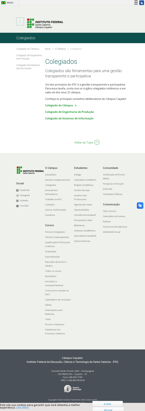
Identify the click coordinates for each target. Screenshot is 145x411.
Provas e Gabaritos (54, 324)
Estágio (77, 174)
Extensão (107, 188)
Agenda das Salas (83, 204)
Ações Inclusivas (82, 241)
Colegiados (50, 185)
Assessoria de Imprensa (115, 226)
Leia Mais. (22, 407)
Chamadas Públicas (113, 194)
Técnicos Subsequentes (57, 237)
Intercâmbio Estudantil (85, 235)
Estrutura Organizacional (57, 179)
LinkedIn (24, 200)
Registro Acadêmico (84, 185)
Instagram (25, 195)
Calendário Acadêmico (85, 179)
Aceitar (107, 403)
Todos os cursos (53, 270)
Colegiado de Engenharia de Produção (69, 112)
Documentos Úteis (83, 220)
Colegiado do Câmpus (59, 105)
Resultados (50, 276)
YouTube (24, 205)
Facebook (24, 190)
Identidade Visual (111, 231)
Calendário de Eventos (114, 216)
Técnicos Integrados (55, 231)
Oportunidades (81, 209)
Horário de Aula (82, 190)
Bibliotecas (79, 225)
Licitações (50, 204)
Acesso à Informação (55, 209)
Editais (48, 304)
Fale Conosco (109, 211)
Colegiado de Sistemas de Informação (69, 118)
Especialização (52, 256)
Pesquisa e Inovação (113, 183)
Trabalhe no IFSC (53, 199)
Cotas (48, 319)
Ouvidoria (50, 214)
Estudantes (50, 174)
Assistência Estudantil (85, 214)
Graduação (50, 251)
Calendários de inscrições (58, 299)
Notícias (107, 221)
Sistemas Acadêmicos (85, 230)
